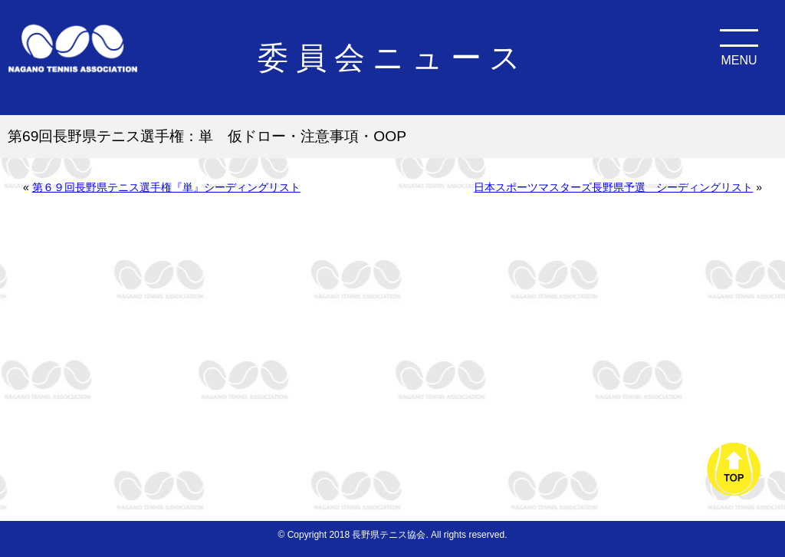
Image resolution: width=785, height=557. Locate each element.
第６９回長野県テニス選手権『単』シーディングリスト (166, 187)
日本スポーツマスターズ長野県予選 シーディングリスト (613, 187)
